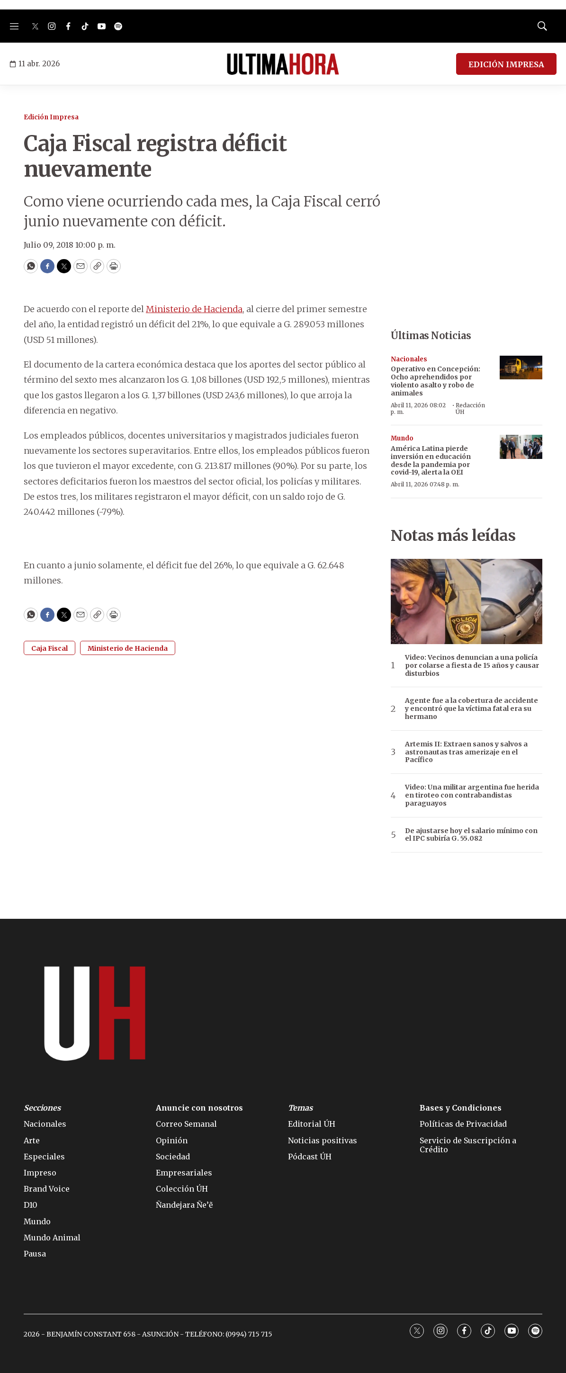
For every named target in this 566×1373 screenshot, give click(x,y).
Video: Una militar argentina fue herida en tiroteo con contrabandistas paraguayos (472, 795)
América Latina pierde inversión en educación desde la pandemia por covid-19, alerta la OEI (431, 460)
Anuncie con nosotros (199, 1108)
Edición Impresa (51, 117)
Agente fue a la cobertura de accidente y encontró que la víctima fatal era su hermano (471, 708)
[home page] (283, 64)
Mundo (402, 438)
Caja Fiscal (49, 648)
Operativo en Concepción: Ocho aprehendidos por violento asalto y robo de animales (435, 381)
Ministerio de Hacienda (194, 309)
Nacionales (409, 359)
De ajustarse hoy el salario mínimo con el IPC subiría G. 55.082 (471, 835)
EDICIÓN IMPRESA (506, 64)
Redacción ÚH (470, 408)
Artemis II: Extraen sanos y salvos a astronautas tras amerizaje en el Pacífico (466, 752)
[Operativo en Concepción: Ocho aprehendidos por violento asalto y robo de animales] (521, 368)
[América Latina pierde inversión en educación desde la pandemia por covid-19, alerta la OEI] (521, 447)
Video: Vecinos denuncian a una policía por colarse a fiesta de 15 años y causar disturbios (472, 665)
